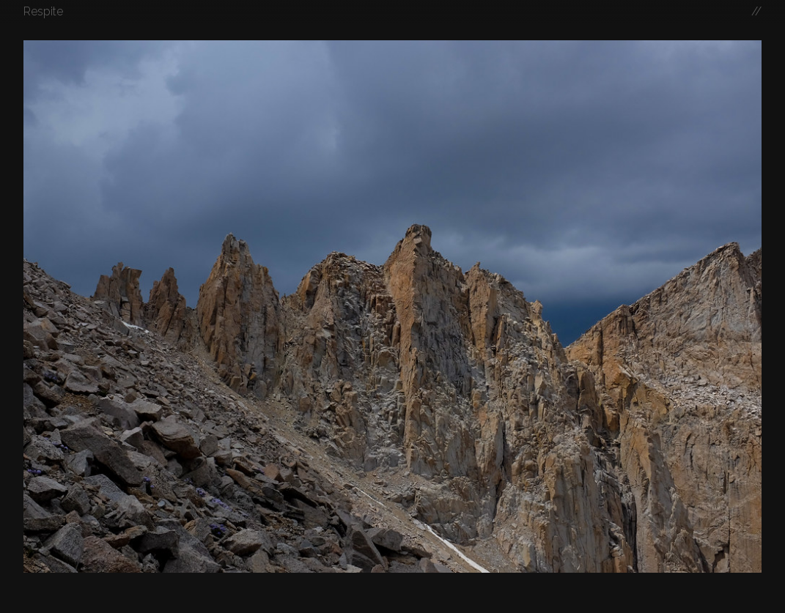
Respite (43, 11)
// (756, 11)
